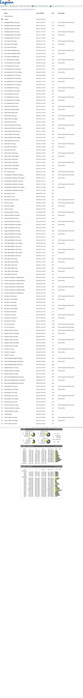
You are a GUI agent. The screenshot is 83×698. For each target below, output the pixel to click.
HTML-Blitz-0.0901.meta (10, 274)
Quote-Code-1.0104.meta (11, 159)
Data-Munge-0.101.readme (11, 398)
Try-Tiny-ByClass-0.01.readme (12, 63)
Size (53, 13)
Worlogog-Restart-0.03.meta (11, 28)
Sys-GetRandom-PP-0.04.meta (12, 84)
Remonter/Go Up (15, 5)
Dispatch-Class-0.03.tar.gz (11, 339)
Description (61, 13)
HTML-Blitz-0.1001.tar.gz (10, 258)
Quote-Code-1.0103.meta (11, 168)
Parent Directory (8, 16)
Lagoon (47, 427)
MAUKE (32, 9)
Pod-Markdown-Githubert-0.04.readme (14, 187)
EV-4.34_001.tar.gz (9, 327)
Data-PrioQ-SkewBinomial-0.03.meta (14, 383)
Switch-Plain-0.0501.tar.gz (11, 106)
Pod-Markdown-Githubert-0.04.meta (13, 190)
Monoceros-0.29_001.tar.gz (11, 199)
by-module (21, 9)
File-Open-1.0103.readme (11, 299)
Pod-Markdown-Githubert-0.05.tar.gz (13, 175)
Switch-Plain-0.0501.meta (11, 112)
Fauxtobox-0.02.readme (10, 318)
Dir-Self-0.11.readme (9, 352)
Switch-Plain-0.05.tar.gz (10, 115)
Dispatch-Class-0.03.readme (11, 342)
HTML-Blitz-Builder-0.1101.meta (12, 246)
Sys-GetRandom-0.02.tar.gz (11, 87)
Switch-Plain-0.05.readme (11, 119)
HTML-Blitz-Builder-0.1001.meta (12, 255)
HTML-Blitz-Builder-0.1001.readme (13, 252)
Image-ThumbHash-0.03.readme (12, 234)
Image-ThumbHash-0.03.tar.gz (12, 230)
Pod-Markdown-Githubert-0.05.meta (13, 181)
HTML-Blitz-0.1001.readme (11, 262)
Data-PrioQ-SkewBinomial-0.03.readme (14, 380)
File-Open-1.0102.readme (11, 308)
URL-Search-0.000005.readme (12, 53)
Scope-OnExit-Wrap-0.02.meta (12, 131)
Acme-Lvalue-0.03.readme (11, 420)
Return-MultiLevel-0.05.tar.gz (11, 134)
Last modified (40, 13)
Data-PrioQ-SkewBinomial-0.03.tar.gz (14, 377)
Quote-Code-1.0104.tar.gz (11, 153)
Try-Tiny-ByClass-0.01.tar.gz (11, 59)
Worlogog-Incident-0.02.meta (11, 38)
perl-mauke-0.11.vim (9, 193)
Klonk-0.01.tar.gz (8, 202)
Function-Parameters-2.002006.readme (14, 280)
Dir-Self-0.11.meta (9, 355)
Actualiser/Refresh (26, 5)
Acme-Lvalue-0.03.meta (10, 423)
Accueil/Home (5, 5)
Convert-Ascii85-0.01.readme (12, 408)
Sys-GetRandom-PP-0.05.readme (13, 72)
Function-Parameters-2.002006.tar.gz (14, 277)
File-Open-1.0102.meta (10, 311)
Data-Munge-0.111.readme (11, 389)
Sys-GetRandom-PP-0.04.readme (13, 81)
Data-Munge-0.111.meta (10, 392)
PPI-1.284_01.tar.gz (9, 171)
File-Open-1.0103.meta (10, 302)
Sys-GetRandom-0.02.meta (11, 94)
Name (5, 13)
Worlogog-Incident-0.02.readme (12, 35)
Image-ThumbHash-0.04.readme (12, 224)
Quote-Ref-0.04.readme (10, 147)
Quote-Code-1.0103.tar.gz (11, 162)
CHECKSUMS (8, 414)
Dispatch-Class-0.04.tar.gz (11, 330)
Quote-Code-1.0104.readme (11, 156)
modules (15, 9)
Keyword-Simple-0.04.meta (11, 218)
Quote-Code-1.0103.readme (11, 165)
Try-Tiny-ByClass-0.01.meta (11, 66)
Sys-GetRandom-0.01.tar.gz (11, 97)
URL (27, 9)
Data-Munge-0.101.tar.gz (10, 395)
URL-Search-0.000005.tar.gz (11, 50)
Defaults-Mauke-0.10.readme (12, 370)
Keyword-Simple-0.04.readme (12, 215)
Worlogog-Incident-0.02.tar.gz (12, 31)
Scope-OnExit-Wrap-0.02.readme (13, 128)
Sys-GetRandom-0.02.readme (12, 91)
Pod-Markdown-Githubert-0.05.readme (14, 178)
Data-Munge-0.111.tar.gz (10, 386)
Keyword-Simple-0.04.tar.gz (11, 212)
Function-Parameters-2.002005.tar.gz (14, 286)
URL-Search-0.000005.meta (11, 56)
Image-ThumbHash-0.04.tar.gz (12, 221)
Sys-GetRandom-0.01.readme (12, 100)
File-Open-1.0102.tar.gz (10, 305)
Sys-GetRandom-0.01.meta (11, 103)
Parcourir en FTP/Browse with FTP (40, 5)
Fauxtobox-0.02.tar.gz (10, 314)
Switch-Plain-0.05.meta (10, 122)
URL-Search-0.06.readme (11, 44)
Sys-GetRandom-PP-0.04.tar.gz (12, 78)
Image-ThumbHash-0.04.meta (12, 227)
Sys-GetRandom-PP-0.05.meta (12, 75)
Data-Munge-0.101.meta (10, 402)
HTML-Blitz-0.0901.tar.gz (10, 268)
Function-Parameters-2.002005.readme (14, 290)
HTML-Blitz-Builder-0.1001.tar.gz (12, 249)
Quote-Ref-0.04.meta (9, 150)
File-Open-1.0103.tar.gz (10, 296)
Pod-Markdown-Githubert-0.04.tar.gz (13, 184)
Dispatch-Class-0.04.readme (11, 333)
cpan (9, 9)
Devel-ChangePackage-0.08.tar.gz (13, 358)
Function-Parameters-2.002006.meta (14, 283)
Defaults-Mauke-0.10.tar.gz (11, 367)
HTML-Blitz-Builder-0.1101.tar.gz (12, 240)
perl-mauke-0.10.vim (9, 196)
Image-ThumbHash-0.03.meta (12, 237)
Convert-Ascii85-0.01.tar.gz (11, 405)
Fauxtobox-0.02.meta (9, 321)
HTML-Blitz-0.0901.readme (11, 271)
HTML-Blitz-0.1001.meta (10, 265)
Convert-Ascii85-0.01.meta (11, 411)
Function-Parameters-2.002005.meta (14, 293)
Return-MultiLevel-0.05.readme (12, 137)
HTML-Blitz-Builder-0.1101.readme (13, 243)
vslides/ (6, 19)
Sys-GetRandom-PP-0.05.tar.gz (12, 69)
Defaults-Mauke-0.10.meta (11, 374)
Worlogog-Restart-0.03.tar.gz (11, 22)
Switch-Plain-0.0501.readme (11, 109)
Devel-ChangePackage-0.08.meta (13, 364)
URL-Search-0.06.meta (10, 47)
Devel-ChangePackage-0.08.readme (13, 361)
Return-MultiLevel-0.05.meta (11, 140)
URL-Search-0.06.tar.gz (10, 41)
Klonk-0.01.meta (8, 209)
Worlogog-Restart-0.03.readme (12, 25)
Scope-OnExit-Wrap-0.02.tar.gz (12, 125)
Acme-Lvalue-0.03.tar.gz (10, 417)
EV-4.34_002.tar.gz (9, 324)
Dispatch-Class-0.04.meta (11, 336)
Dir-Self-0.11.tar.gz (9, 349)
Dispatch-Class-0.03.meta (11, 346)
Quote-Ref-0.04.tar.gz (10, 143)
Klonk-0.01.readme (9, 206)
